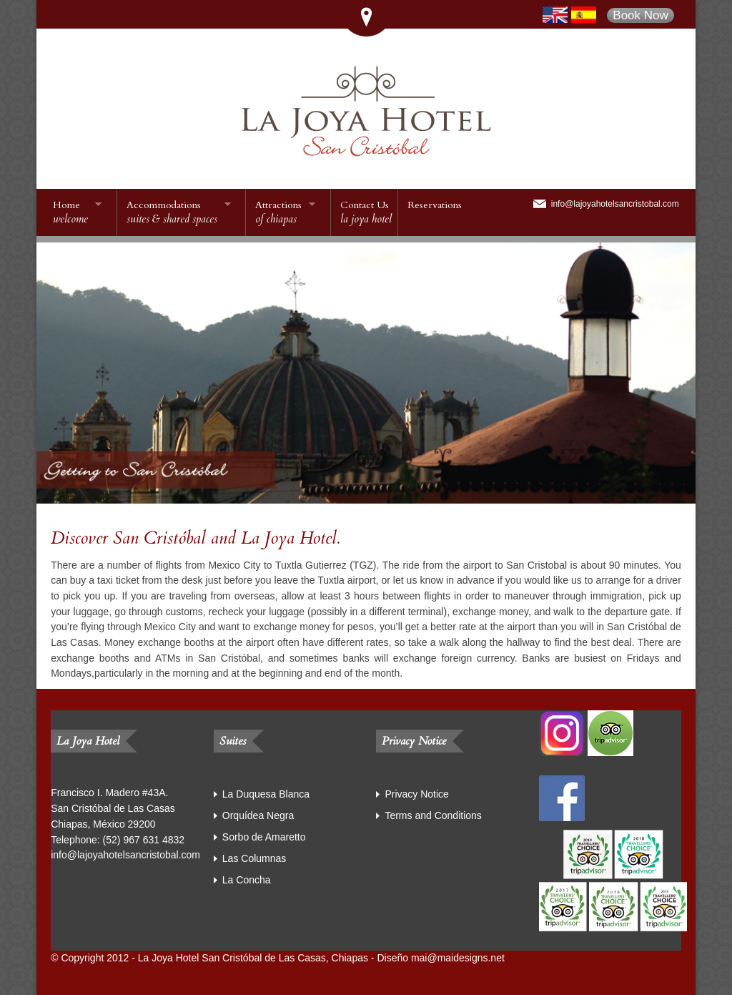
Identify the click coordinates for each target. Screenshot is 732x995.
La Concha (246, 880)
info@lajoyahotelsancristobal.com (615, 204)
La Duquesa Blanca (266, 794)
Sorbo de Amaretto (264, 837)
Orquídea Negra (258, 815)
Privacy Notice (416, 794)
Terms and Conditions (433, 815)
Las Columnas (254, 858)
